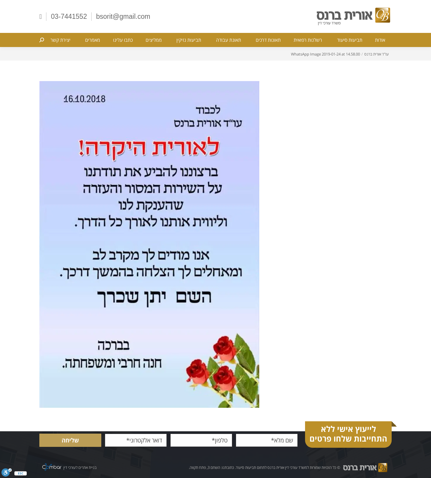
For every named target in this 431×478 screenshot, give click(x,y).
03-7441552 (69, 16)
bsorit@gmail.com (123, 16)
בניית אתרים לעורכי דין (80, 467)
